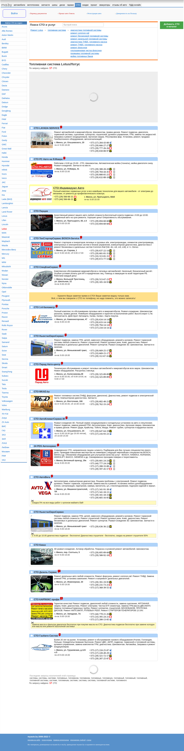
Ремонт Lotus (36, 30)
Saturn (5, 346)
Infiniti (4, 170)
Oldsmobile (7, 287)
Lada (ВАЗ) (7, 199)
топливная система (57, 30)
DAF (4, 94)
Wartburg (6, 409)
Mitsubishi (6, 266)
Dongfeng (6, 111)
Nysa (4, 283)
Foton (4, 136)
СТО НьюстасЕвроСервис (48, 336)
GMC (4, 144)
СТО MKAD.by (41, 391)
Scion (4, 350)
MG (3, 258)
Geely (4, 140)
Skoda (5, 363)
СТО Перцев (40, 211)
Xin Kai (5, 414)
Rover (4, 329)
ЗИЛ (4, 439)
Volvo (4, 405)
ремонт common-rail (80, 33)
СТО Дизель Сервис (45, 572)
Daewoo (5, 90)
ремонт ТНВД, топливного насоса (86, 45)
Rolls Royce (7, 325)
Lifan (4, 220)
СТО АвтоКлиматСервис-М (49, 419)
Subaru (5, 376)
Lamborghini (7, 203)
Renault (5, 321)
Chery (4, 69)
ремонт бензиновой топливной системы (89, 36)
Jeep (4, 191)
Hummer (6, 161)
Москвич (6, 451)
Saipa (4, 338)
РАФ (4, 456)
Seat (4, 355)
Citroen (5, 81)
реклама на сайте (34, 740)
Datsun (5, 102)
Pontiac (5, 304)
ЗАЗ (4, 435)
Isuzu (4, 174)
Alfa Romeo (7, 31)
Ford (4, 132)
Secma (5, 359)
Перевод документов (38, 13)
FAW (4, 119)
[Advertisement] (171, 74)
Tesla (4, 388)
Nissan (5, 275)
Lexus (4, 216)
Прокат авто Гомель (66, 13)
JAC (4, 182)
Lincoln (5, 224)
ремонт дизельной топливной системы (89, 39)
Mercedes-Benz (9, 249)
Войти (14, 13)
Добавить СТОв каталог (171, 25)
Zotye (4, 418)
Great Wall (6, 149)
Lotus (4, 228)
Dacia (4, 85)
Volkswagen (7, 401)
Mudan (5, 271)
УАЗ (4, 460)
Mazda (5, 245)
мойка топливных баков (82, 56)
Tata (4, 384)
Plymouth (6, 300)
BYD (4, 60)
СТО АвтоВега (41, 477)
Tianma (5, 393)
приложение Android (78, 740)
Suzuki (5, 380)
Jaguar (5, 186)
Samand (5, 342)
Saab (4, 334)
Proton (5, 313)
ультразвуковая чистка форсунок (86, 50)
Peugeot (5, 296)
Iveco (4, 178)
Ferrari (5, 123)
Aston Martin (7, 35)
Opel (4, 292)
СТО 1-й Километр (44, 307)
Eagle (4, 115)
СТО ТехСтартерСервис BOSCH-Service (56, 238)
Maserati (6, 237)
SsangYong (7, 371)
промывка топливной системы (85, 53)
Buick (4, 56)
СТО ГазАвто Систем (45, 636)
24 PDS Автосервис (44, 446)
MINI (4, 262)
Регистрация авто (93, 13)
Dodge (5, 106)
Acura (4, 27)
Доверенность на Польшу (126, 13)
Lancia (5, 207)
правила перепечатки (61, 740)
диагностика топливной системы (86, 30)
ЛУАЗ (4, 443)
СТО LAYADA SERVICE (46, 128)
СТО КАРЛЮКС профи (46, 599)
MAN (4, 233)
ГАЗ (3, 430)
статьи (88, 740)
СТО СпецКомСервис (45, 267)
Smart (4, 367)
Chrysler (5, 77)
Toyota (5, 397)
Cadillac (5, 64)
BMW (4, 48)
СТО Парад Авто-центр (46, 364)
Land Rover (7, 212)
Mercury (5, 254)
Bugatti (5, 52)
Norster (5, 279)
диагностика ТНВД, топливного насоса (89, 42)
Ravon (5, 317)
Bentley (5, 43)
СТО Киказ (39, 545)
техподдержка (47, 740)
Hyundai (5, 165)
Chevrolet (6, 73)
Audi (4, 39)
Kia (3, 195)
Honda (5, 157)
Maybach (6, 241)
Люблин (5, 447)
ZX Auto (5, 422)
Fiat (3, 127)
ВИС (4, 426)
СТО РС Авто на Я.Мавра (47, 159)
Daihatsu (6, 98)
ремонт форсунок (79, 47)
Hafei (4, 153)
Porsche (5, 308)
